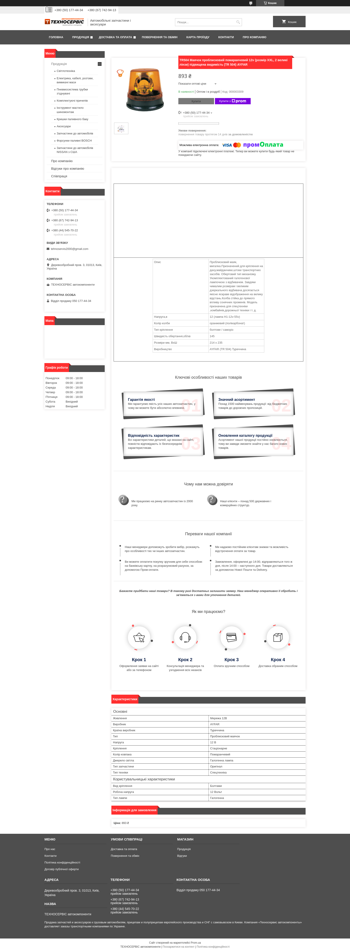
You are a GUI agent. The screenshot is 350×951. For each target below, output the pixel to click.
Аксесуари (64, 126)
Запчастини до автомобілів (75, 133)
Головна (56, 37)
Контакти (226, 37)
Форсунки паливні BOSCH (74, 140)
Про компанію (255, 37)
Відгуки (182, 855)
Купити (196, 101)
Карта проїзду (197, 37)
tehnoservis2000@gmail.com (69, 249)
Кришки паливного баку (72, 119)
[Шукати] (238, 22)
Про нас (49, 849)
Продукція (80, 37)
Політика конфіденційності (62, 862)
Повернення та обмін (159, 37)
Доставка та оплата (115, 37)
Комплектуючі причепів (72, 100)
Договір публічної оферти (61, 869)
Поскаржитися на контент (178, 946)
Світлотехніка (66, 71)
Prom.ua (196, 942)
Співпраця (59, 176)
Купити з (232, 101)
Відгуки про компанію (67, 168)
